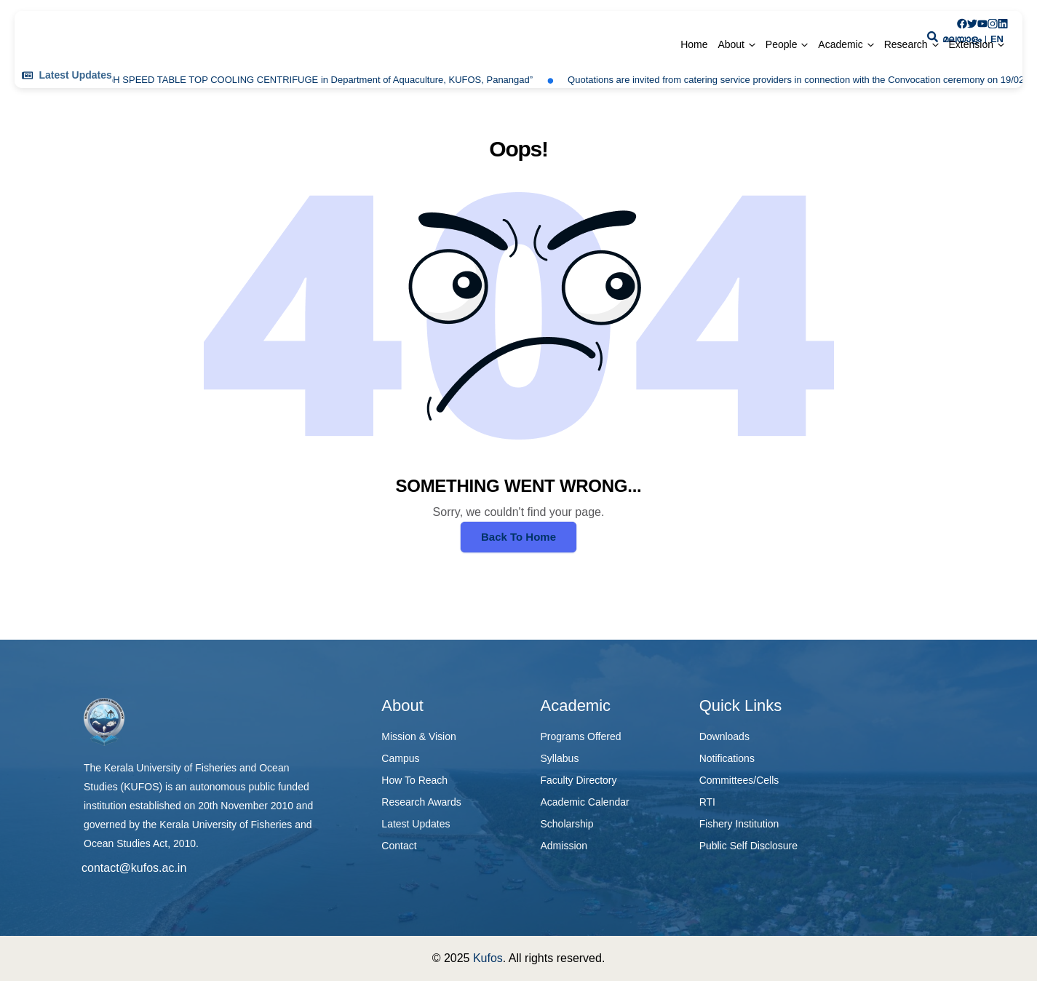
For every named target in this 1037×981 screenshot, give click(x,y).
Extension (971, 44)
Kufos (488, 958)
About (731, 44)
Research (906, 44)
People (782, 44)
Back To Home (518, 537)
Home (693, 44)
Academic (840, 44)
